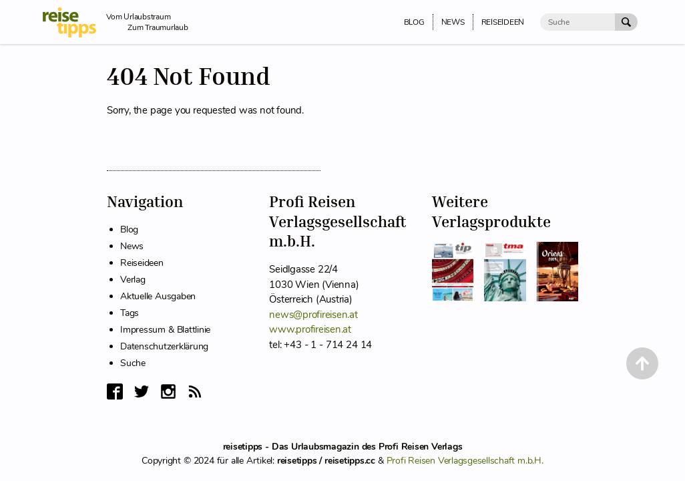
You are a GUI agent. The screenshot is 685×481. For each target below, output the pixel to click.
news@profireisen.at (313, 314)
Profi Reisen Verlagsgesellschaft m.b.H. (465, 460)
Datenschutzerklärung (164, 346)
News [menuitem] (453, 22)
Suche (133, 363)
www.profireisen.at (310, 329)
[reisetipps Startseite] (74, 22)
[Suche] (577, 22)
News (132, 246)
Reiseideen (142, 263)
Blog (129, 229)
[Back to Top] (642, 363)
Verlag (133, 279)
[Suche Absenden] (626, 22)
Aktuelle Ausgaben (158, 296)
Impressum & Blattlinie (165, 329)
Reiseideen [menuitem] (503, 22)
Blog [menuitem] (414, 22)
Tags (129, 313)
